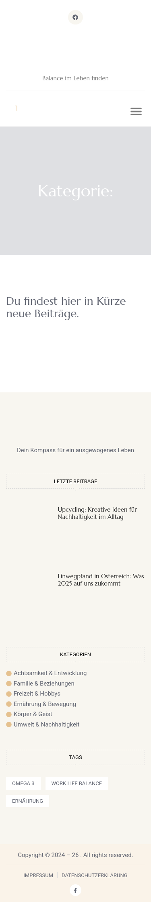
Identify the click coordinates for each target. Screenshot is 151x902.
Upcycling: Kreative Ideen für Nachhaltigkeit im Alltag (97, 513)
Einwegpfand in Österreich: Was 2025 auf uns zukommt (101, 579)
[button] (136, 111)
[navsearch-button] (16, 108)
